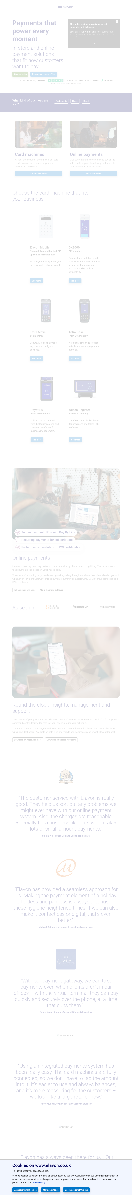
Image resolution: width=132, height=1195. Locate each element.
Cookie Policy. (39, 1182)
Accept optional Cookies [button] (25, 1190)
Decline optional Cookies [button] (76, 1190)
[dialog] (66, 1177)
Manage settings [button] (51, 1190)
